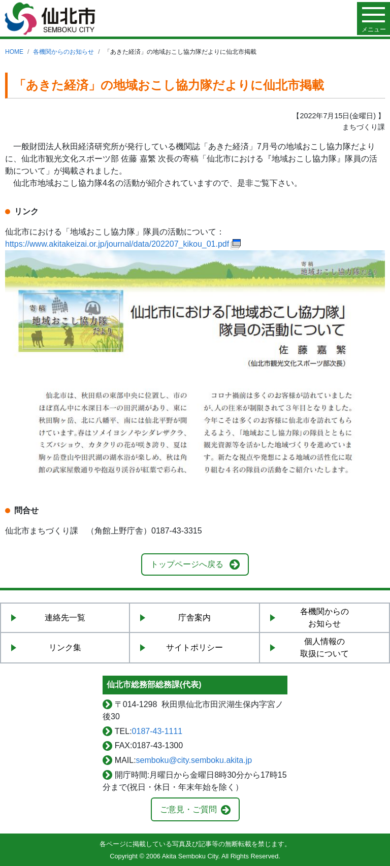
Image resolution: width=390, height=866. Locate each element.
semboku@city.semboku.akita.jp (194, 760)
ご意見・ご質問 (188, 809)
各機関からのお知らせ (63, 51)
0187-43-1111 (157, 731)
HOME (14, 51)
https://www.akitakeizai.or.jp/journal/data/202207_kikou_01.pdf (117, 244)
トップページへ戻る (186, 564)
